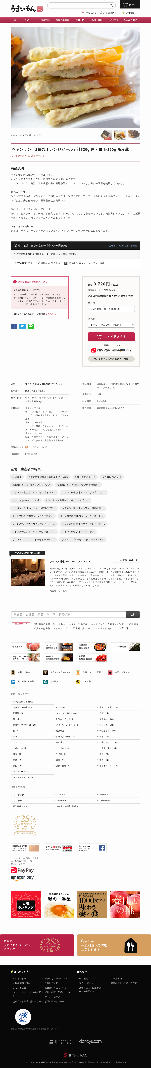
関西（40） (18, 760)
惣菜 (39, 135)
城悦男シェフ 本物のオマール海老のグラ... (33, 508)
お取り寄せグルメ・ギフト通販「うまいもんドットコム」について (37, 945)
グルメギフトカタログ (104, 628)
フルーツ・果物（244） (67, 713)
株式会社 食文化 (78, 1055)
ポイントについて (53, 997)
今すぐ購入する (111, 336)
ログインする (19, 978)
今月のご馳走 (24, 672)
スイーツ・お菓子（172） (68, 725)
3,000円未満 (18, 795)
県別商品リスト (20, 806)
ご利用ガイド (131, 12)
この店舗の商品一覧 (128, 560)
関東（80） (18, 754)
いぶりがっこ (97, 624)
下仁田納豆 (132, 624)
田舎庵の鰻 (79, 628)
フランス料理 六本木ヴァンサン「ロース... (81, 516)
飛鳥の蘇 (83, 624)
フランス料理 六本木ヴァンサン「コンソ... (83, 492)
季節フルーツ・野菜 (92, 672)
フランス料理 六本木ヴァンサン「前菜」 (32, 516)
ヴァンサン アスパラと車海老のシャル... (33, 539)
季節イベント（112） (109, 766)
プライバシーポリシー (90, 983)
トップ (14, 135)
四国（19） (18, 766)
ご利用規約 (116, 978)
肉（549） (61, 707)
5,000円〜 (104, 795)
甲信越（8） (61, 754)
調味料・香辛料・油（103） (26, 725)
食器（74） (105, 736)
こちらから (51, 314)
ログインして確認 (38, 447)
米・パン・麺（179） (109, 707)
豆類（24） (105, 713)
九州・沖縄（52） (64, 766)
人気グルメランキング (60, 672)
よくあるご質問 (20, 987)
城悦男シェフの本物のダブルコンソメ (31, 484)
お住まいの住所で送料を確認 (123, 245)
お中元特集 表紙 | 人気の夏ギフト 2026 (48, 477)
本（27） (17, 742)
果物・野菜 (97, 19)
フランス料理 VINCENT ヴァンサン (29, 156)
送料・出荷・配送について (58, 992)
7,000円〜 (17, 800)
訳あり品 (87, 681)
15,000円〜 (105, 800)
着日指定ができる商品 (23, 701)
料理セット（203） (108, 731)
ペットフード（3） (21, 771)
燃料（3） (17, 736)
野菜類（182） (20, 713)
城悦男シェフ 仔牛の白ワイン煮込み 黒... (82, 508)
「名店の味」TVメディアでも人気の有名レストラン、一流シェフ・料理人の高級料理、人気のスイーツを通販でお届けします (114, 945)
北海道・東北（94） (109, 748)
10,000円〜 (61, 800)
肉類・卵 (79, 19)
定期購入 (54, 681)
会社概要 (83, 978)
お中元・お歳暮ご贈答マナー (69, 806)
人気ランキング (115, 624)
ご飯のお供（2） (20, 748)
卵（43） (17, 719)
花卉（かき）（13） (109, 742)
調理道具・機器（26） (66, 736)
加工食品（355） (107, 719)
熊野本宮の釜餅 (42, 624)
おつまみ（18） (63, 748)
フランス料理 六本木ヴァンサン (78, 531)
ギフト (28, 19)
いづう (71, 624)
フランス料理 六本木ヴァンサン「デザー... (83, 524)
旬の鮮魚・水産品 (26, 681)
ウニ (67, 628)
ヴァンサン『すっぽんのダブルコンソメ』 (83, 539)
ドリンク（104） (107, 725)
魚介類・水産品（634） (24, 707)
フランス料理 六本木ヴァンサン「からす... (33, 531)
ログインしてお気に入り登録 (111, 359)
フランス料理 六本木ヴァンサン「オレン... (33, 492)
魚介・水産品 (62, 19)
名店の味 (16, 477)
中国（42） (105, 760)
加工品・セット (131, 19)
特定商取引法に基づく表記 (124, 983)
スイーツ (114, 19)
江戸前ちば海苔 (42, 628)
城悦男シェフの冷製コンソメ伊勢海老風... (78, 484)
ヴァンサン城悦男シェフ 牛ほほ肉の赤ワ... (67, 500)
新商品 (61, 624)
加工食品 (27, 135)
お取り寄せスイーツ (85, 477)
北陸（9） (60, 760)
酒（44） (17, 731)
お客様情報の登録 (21, 983)
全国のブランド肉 (123, 672)
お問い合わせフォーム (55, 1001)
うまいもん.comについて (57, 978)
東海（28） (105, 754)
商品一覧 (45, 19)
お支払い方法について (55, 987)
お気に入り (91, 12)
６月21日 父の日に (111, 477)
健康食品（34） (63, 731)
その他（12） (62, 742)
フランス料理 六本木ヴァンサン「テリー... (33, 524)
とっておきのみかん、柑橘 (25, 500)
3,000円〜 (60, 795)
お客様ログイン (110, 12)
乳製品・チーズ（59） (66, 719)
